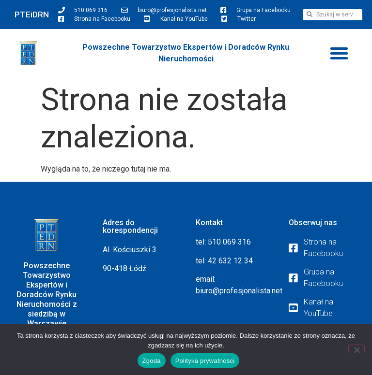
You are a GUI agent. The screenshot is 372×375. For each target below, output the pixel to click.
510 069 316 (229, 241)
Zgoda (151, 360)
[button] (339, 53)
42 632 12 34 (230, 260)
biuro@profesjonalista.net (239, 290)
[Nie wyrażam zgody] (356, 349)
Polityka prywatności (205, 360)
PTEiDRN (32, 14)
